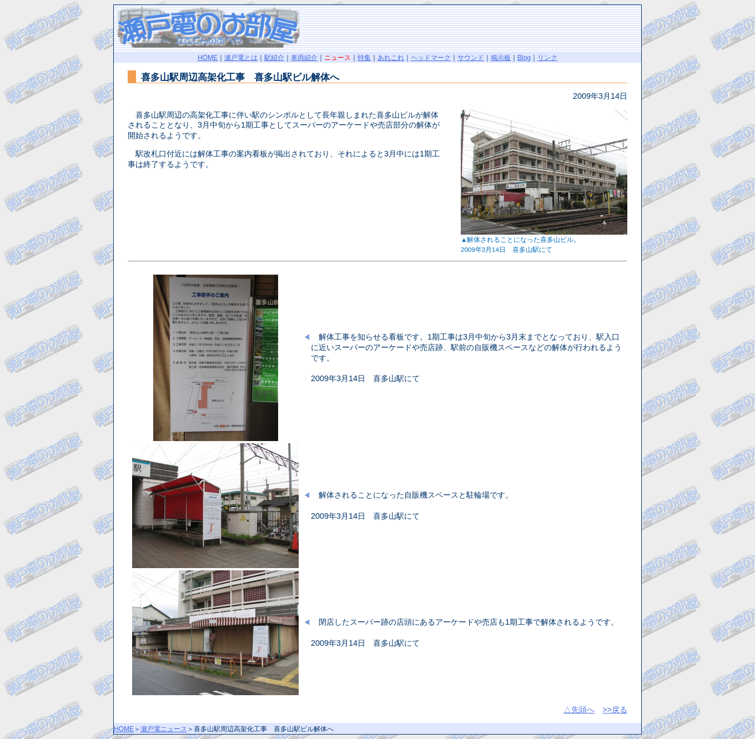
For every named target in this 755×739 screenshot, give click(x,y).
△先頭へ (579, 709)
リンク (547, 58)
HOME (208, 58)
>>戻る (614, 709)
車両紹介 (304, 58)
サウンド (470, 58)
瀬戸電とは (241, 58)
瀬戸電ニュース (163, 729)
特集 (364, 58)
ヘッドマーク (431, 58)
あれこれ (391, 58)
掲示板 (501, 58)
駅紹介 (274, 58)
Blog (524, 58)
